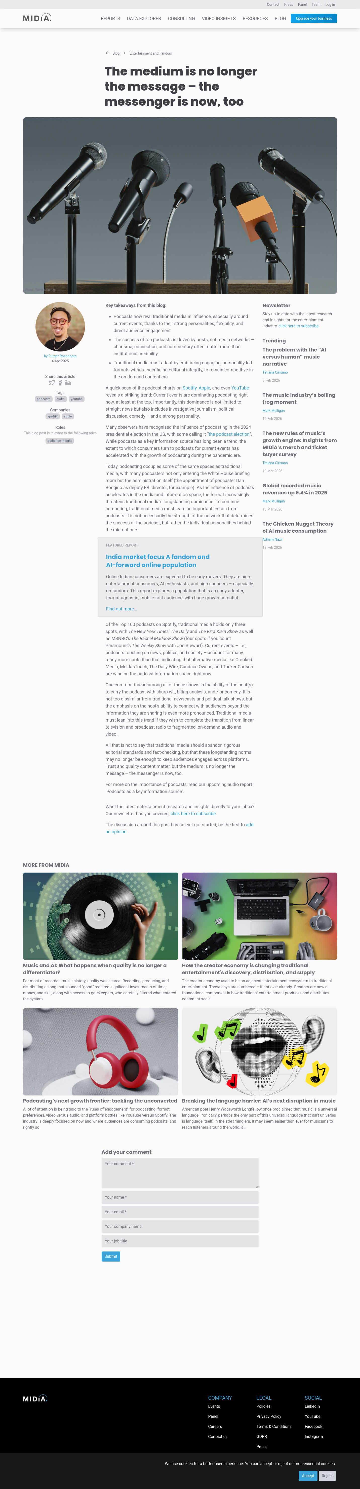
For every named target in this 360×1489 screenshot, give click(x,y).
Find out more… (121, 608)
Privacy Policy (269, 1416)
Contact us (218, 1436)
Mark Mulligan (274, 411)
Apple (68, 416)
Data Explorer (144, 18)
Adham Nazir (273, 539)
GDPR (262, 1436)
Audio (61, 399)
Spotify (53, 416)
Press (288, 5)
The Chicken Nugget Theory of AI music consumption (298, 527)
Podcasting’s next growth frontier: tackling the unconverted (100, 1100)
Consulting (181, 18)
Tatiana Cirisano (275, 372)
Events (214, 1406)
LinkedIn (312, 1406)
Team (316, 5)
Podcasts (44, 399)
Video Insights (219, 18)
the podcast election (229, 434)
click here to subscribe (193, 813)
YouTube (77, 399)
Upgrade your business (314, 18)
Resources (255, 18)
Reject (327, 1475)
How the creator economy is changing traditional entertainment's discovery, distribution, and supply (248, 969)
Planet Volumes (45, 290)
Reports (110, 18)
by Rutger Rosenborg (60, 356)
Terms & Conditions (274, 1426)
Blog (280, 18)
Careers (215, 1426)
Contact (273, 5)
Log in (330, 5)
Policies (264, 1406)
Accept (308, 1475)
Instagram (314, 1436)
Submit (111, 1256)
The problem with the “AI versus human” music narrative (294, 356)
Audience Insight (60, 441)
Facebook (313, 1426)
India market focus (158, 561)
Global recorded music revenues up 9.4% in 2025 (295, 489)
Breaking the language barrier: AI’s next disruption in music (259, 1100)
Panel (302, 5)
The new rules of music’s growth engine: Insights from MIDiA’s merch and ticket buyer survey (300, 444)
